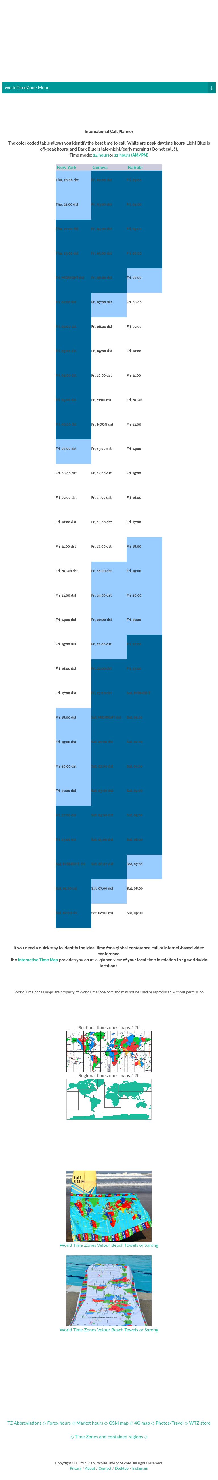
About (90, 1468)
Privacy (75, 1468)
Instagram (140, 1468)
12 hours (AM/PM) (131, 155)
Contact (104, 1468)
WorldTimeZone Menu (110, 87)
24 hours (101, 155)
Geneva (100, 167)
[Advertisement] (109, 42)
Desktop (122, 1468)
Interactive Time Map (38, 960)
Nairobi (136, 167)
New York (67, 167)
